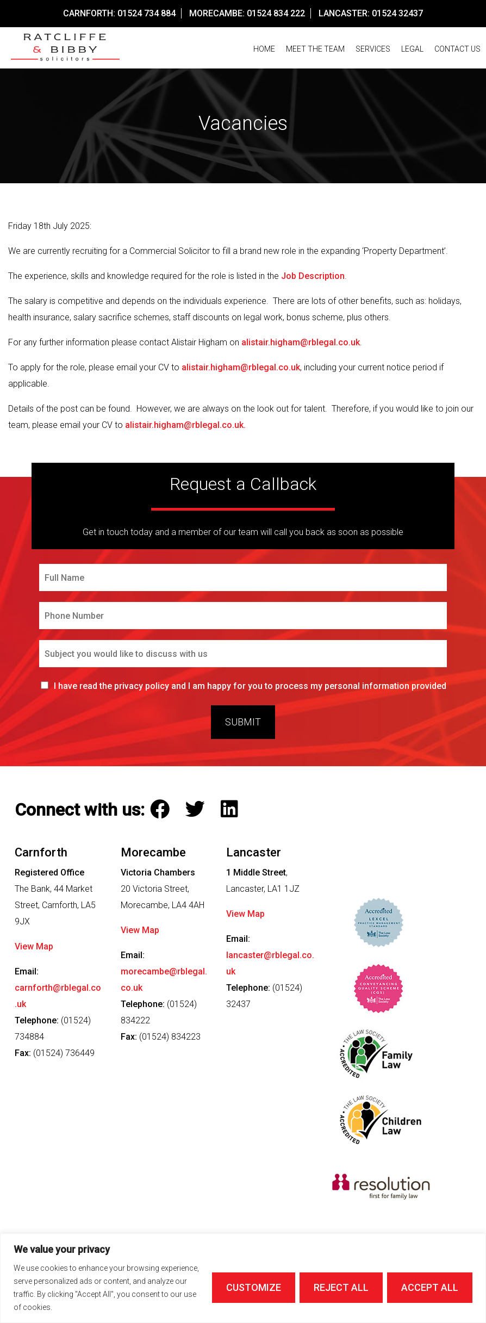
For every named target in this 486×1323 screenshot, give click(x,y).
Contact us (457, 49)
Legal (412, 49)
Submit (243, 722)
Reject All (341, 1287)
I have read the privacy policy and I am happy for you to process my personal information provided (250, 686)
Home (264, 49)
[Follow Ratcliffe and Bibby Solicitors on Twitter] (197, 810)
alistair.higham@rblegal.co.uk (300, 342)
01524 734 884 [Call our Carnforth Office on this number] (146, 13)
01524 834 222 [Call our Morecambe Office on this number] (276, 13)
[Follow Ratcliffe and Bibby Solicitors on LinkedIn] (231, 810)
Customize (253, 1287)
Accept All (429, 1287)
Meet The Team (315, 49)
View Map (34, 946)
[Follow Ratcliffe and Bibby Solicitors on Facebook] (162, 810)
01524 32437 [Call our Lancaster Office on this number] (397, 13)
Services (373, 49)
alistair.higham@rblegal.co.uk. (185, 425)
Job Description (313, 276)
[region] (243, 1278)
